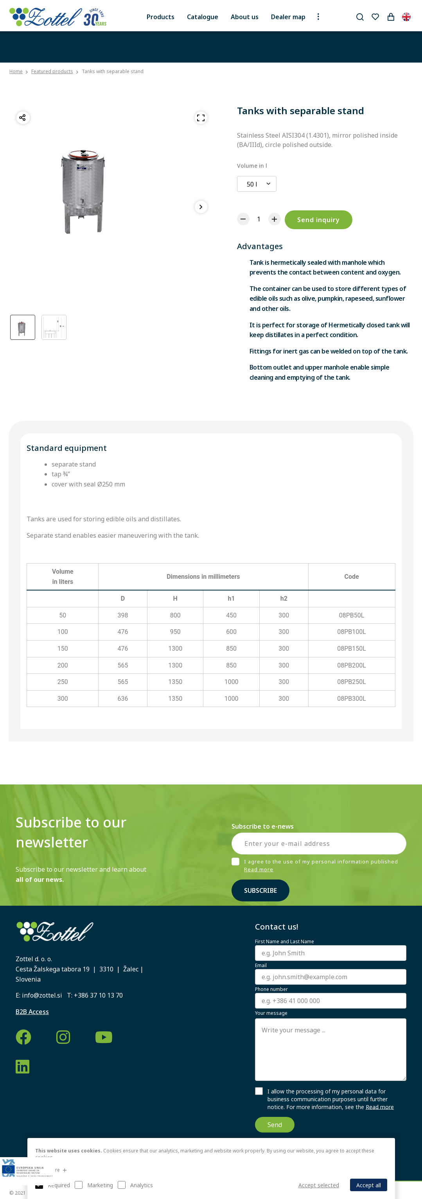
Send (275, 1124)
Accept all (368, 1185)
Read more (258, 869)
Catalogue (202, 17)
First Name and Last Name (284, 942)
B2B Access (32, 1011)
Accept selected (318, 1185)
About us (245, 17)
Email (261, 965)
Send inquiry (318, 219)
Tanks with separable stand (113, 71)
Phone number (271, 989)
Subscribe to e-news (263, 826)
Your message (271, 1013)
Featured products (52, 71)
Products (160, 17)
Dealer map (288, 17)
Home (16, 71)
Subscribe (260, 890)
